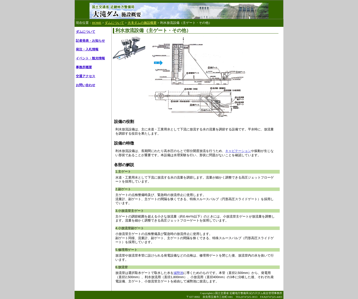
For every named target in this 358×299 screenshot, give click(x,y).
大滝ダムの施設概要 (142, 23)
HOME (96, 23)
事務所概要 (84, 67)
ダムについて (114, 23)
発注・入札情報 (87, 49)
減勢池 (178, 273)
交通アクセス (85, 76)
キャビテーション (238, 151)
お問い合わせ (85, 85)
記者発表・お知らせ (90, 40)
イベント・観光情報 (90, 58)
